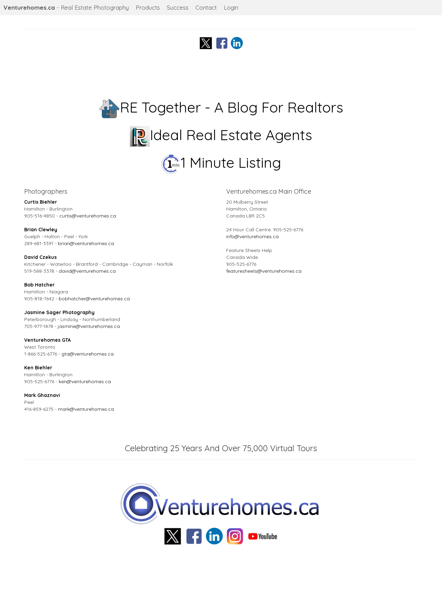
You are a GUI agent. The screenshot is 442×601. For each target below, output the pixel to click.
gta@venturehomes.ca (87, 354)
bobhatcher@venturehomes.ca (94, 298)
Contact (206, 7)
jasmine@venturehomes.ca (89, 326)
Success (178, 7)
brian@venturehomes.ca (86, 243)
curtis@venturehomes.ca (87, 216)
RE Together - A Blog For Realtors (221, 107)
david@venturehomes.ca (87, 271)
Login (231, 7)
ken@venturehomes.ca (85, 381)
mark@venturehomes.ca (86, 409)
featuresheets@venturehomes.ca (263, 271)
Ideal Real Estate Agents (221, 135)
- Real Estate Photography (66, 7)
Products (148, 7)
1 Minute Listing (221, 162)
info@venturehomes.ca (252, 236)
